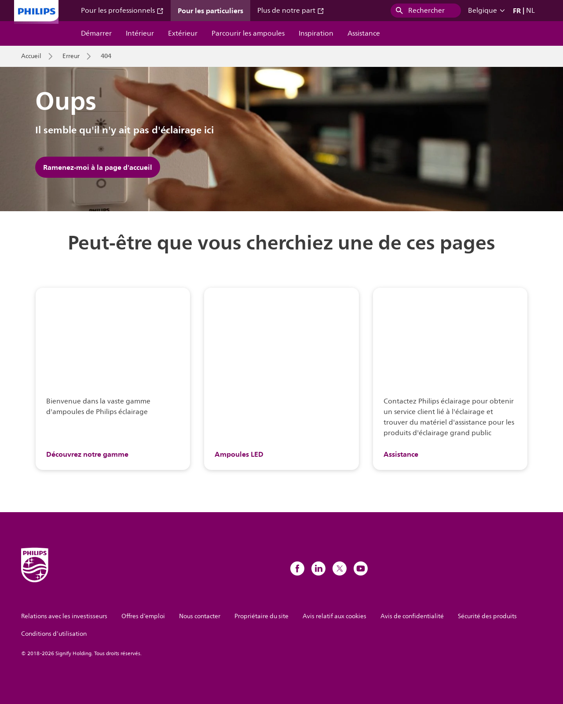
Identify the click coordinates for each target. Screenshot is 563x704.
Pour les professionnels (122, 10)
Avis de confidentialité (412, 616)
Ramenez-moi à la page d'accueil (97, 167)
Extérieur (182, 33)
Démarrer (96, 33)
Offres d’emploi (143, 616)
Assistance (363, 33)
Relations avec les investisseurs (64, 616)
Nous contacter (199, 616)
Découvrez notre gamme (87, 454)
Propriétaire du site (261, 616)
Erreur (71, 56)
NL (530, 10)
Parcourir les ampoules (248, 33)
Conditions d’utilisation (54, 634)
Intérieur (140, 33)
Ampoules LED (239, 454)
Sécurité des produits (487, 616)
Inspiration (316, 33)
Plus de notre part (290, 10)
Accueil (31, 56)
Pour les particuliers (210, 10)
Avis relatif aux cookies (334, 616)
